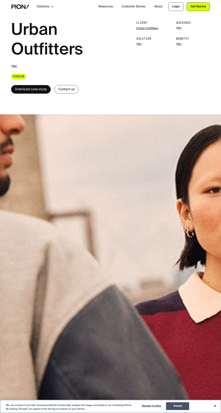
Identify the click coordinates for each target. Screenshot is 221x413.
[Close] (215, 406)
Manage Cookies (151, 406)
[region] (110, 406)
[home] (20, 6)
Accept (178, 406)
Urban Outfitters (147, 28)
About (158, 6)
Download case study (31, 89)
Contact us (66, 89)
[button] (48, 6)
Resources (105, 6)
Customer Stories (133, 6)
